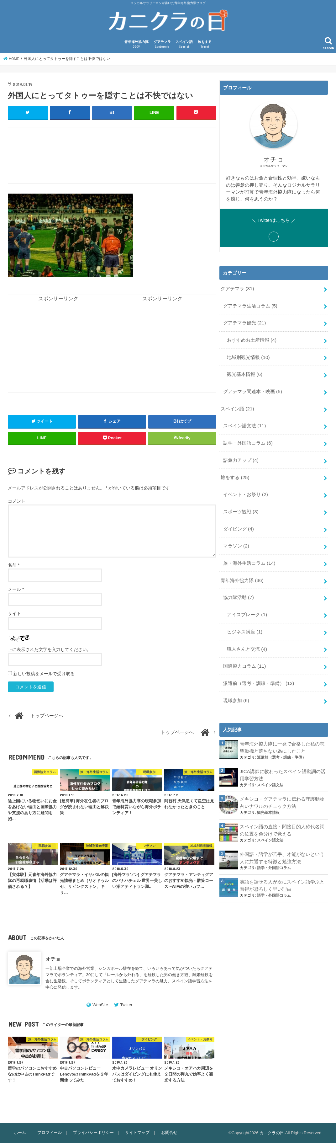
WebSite (100, 1005)
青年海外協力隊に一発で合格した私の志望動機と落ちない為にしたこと (282, 733)
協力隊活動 (238, 587)
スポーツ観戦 (240, 504)
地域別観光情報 (248, 354)
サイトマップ (135, 1132)
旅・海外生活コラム (249, 554)
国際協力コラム (244, 653)
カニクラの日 (272, 1133)
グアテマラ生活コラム (250, 305)
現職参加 (236, 686)
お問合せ (166, 1132)
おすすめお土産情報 (251, 338)
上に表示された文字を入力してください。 (49, 649)
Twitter (126, 1005)
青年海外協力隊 (136, 45)
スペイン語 (184, 45)
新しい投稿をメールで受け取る (44, 673)
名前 (13, 565)
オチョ (52, 959)
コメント (16, 501)
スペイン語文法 (244, 421)
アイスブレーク (246, 603)
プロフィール (48, 1132)
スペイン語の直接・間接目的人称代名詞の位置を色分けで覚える (282, 814)
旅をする (205, 45)
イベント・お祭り (245, 487)
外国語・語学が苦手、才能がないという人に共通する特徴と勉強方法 (282, 841)
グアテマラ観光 (244, 321)
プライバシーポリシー (91, 1132)
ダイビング (238, 520)
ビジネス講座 (244, 620)
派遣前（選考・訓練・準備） (258, 670)
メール (16, 589)
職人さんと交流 (246, 637)
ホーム (19, 1132)
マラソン (236, 537)
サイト (14, 613)
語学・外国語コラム (247, 438)
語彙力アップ (240, 454)
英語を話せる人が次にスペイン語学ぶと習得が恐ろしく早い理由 (282, 867)
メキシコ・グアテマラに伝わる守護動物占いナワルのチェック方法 (282, 787)
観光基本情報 (244, 371)
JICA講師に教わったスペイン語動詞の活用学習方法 (282, 760)
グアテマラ (162, 45)
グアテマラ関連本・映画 (252, 388)
